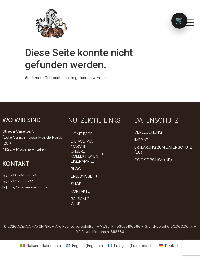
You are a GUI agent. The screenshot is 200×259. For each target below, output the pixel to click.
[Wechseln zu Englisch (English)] (85, 245)
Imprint (141, 139)
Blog (76, 168)
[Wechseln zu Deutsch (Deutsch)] (169, 245)
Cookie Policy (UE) (153, 159)
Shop (76, 183)
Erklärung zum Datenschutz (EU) (163, 150)
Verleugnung (148, 132)
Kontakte (80, 191)
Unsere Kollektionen (83, 154)
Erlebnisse (83, 176)
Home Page (82, 133)
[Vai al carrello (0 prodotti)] (180, 21)
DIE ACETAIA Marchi (82, 144)
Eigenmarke (82, 161)
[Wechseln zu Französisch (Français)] (131, 245)
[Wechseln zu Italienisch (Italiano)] (40, 245)
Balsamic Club (80, 201)
